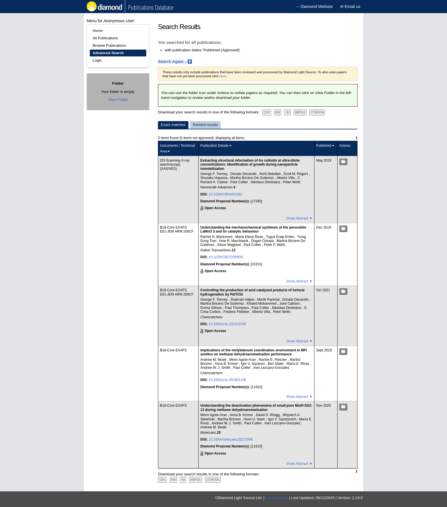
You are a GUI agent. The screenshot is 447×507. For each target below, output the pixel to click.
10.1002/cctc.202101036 (227, 324)
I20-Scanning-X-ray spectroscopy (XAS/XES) (174, 164)
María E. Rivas (298, 364)
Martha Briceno (230, 419)
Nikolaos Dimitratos (266, 182)
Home (98, 30)
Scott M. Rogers (296, 174)
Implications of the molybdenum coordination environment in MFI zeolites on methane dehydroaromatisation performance (253, 352)
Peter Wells (291, 182)
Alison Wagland (229, 245)
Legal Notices (276, 498)
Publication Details (214, 146)
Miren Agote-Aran (243, 360)
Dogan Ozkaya (263, 241)
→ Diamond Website (314, 6)
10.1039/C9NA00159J (225, 194)
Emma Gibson (211, 308)
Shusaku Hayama (214, 178)
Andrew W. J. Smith (215, 368)
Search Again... (172, 61)
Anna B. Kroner (227, 364)
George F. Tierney (214, 174)
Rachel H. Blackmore (216, 237)
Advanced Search (108, 53)
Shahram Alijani (242, 300)
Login (97, 60)
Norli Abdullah (270, 174)
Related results (205, 125)
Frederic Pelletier (237, 312)
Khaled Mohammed (262, 304)
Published (323, 146)
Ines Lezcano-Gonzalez (271, 368)
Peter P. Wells (274, 245)
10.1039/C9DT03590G (226, 257)
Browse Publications (109, 45)
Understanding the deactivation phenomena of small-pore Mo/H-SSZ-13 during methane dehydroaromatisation (256, 408)
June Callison (290, 304)
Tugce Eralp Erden (280, 237)
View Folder (118, 99)
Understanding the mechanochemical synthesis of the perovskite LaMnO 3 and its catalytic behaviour (253, 229)
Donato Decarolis (243, 174)
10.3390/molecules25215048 (231, 439)
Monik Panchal (269, 300)
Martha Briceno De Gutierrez (252, 178)
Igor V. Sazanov (253, 364)
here (223, 76)
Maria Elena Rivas (249, 237)
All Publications (105, 38)
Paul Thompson (237, 308)
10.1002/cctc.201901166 (227, 380)
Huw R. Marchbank (234, 241)
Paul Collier (239, 182)
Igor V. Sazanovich (282, 419)
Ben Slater (276, 364)
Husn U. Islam (254, 419)
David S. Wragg (268, 415)
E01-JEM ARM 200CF (177, 231)
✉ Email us (350, 6)
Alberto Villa (286, 178)
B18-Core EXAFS (173, 227)
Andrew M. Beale (213, 360)
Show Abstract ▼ (299, 218)
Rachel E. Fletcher (273, 360)
